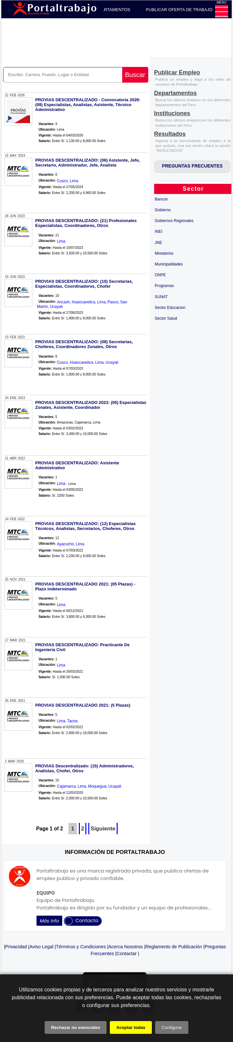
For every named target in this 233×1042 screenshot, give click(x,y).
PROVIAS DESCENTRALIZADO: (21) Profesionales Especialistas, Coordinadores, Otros (86, 223)
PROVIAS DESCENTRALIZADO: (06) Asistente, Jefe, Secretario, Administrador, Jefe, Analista (87, 163)
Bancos (161, 199)
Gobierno (163, 210)
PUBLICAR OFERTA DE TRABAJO (179, 9)
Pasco (113, 302)
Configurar (172, 1027)
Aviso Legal (41, 946)
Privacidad (16, 946)
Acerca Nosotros (126, 946)
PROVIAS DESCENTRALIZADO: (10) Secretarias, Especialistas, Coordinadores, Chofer (84, 284)
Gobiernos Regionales (174, 220)
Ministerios (164, 253)
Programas (164, 285)
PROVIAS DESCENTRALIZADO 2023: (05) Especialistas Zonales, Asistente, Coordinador (90, 405)
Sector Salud (166, 318)
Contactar (126, 953)
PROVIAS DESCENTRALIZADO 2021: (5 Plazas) (82, 705)
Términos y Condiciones (81, 946)
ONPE (160, 275)
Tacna (72, 721)
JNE (158, 242)
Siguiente (103, 829)
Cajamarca (66, 786)
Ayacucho (65, 544)
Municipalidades (169, 264)
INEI (158, 231)
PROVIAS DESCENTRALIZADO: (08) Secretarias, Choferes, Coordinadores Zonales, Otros (84, 344)
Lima (74, 181)
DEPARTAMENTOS (111, 9)
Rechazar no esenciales (75, 1027)
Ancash (63, 302)
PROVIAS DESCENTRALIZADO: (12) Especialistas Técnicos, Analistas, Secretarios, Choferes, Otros (85, 526)
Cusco (62, 181)
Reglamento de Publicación (173, 946)
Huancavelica (83, 302)
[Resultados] (170, 134)
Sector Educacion (170, 307)
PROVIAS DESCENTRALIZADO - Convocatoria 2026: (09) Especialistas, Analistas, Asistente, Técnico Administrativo (87, 104)
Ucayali (56, 306)
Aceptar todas (130, 1027)
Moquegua (97, 786)
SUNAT (161, 297)
